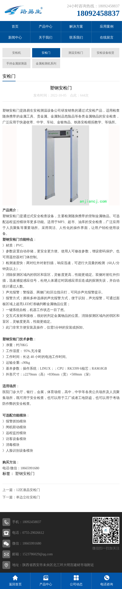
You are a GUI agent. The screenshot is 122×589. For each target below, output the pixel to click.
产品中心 (45, 26)
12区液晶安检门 (28, 490)
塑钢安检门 (25, 473)
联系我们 (76, 37)
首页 (15, 26)
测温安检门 (75, 52)
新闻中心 (15, 37)
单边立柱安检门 (28, 497)
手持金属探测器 (16, 63)
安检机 (16, 52)
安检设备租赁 (105, 52)
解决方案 (76, 26)
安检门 (46, 52)
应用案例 (106, 26)
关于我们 (45, 37)
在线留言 (106, 37)
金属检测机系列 (46, 63)
